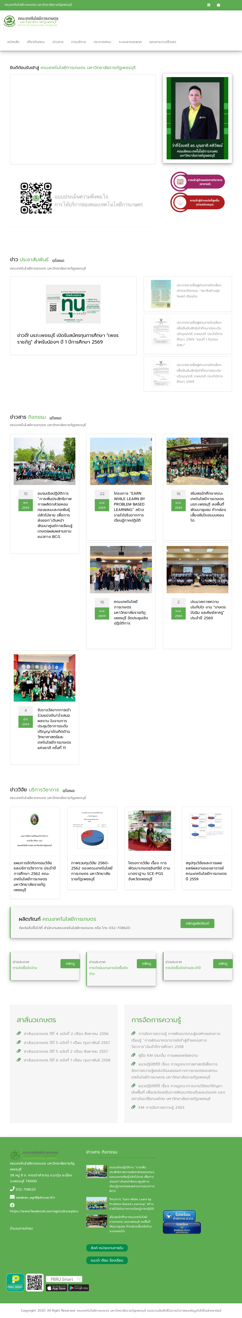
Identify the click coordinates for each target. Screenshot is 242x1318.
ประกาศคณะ (102, 41)
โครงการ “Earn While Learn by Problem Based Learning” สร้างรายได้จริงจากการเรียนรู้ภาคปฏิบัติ (131, 1204)
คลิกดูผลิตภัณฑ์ (197, 923)
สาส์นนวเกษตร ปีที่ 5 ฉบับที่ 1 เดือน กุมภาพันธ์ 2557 (63, 1043)
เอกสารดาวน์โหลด (162, 41)
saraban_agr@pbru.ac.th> (35, 1197)
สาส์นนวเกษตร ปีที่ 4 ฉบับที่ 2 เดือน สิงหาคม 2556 (62, 1034)
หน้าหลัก (13, 41)
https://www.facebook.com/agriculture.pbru (44, 1211)
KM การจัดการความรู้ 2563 (157, 1107)
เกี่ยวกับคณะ (36, 41)
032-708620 (26, 1189)
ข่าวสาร (58, 41)
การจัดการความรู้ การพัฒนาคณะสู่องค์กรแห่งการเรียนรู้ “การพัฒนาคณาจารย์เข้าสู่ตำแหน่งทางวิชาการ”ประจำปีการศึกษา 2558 (175, 1040)
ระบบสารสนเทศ (130, 41)
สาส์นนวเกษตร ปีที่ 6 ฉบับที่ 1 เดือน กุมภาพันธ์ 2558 (63, 1060)
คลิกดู (70, 963)
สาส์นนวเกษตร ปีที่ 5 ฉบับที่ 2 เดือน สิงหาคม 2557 (62, 1051)
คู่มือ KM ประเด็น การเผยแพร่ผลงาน (164, 1055)
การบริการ (78, 41)
